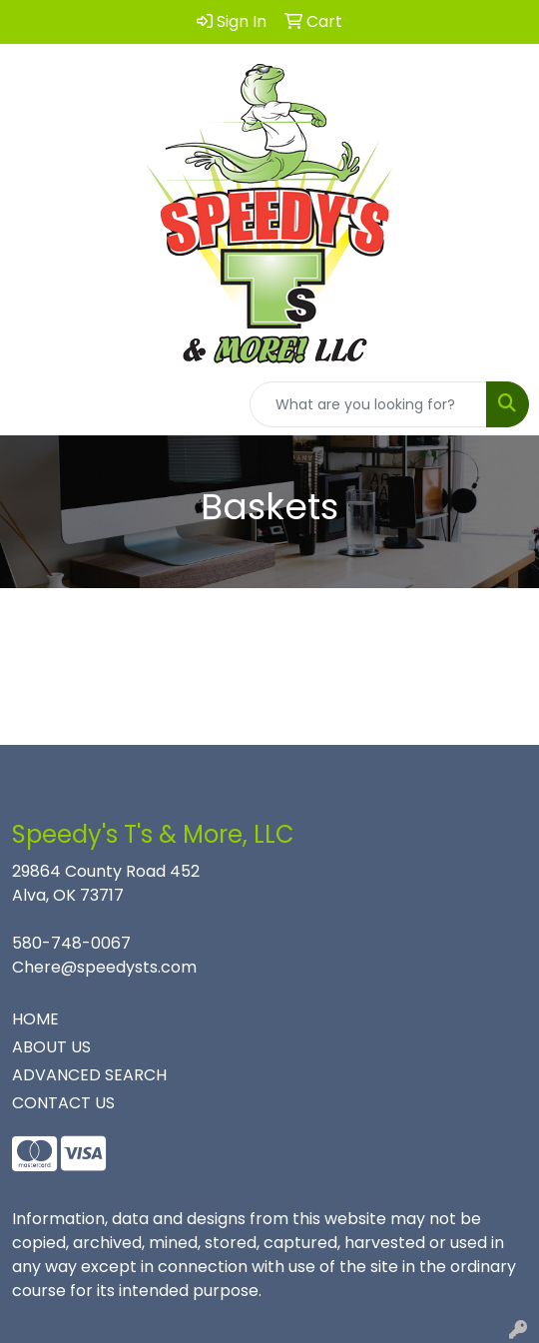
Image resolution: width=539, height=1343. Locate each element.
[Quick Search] (368, 404)
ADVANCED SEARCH (89, 1074)
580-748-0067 (71, 943)
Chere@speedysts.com (104, 967)
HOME (35, 1018)
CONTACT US (63, 1102)
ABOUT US (51, 1046)
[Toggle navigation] (31, 404)
